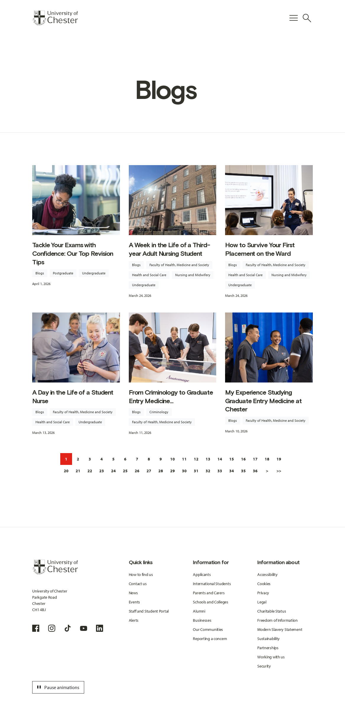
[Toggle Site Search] (307, 18)
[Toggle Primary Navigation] (294, 18)
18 (267, 459)
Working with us (271, 657)
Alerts (134, 620)
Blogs (39, 273)
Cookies (264, 583)
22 (89, 470)
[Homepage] (55, 18)
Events (134, 602)
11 (184, 459)
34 (231, 470)
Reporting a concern (210, 638)
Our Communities (208, 629)
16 (243, 459)
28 (160, 470)
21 (78, 470)
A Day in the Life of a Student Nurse (72, 396)
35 (243, 470)
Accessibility (267, 574)
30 (184, 470)
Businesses (202, 620)
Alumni (199, 611)
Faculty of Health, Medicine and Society (179, 265)
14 (219, 459)
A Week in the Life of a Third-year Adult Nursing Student (169, 249)
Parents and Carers (208, 592)
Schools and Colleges (210, 602)
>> (278, 470)
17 (255, 459)
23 (101, 470)
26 (137, 470)
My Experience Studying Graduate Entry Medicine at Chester (263, 400)
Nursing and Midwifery (192, 275)
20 (66, 470)
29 (172, 470)
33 (219, 470)
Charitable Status (271, 611)
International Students (212, 583)
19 (278, 459)
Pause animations (57, 687)
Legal (261, 602)
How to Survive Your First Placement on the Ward (259, 249)
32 (208, 470)
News (133, 592)
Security (264, 666)
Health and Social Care (149, 275)
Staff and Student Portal (149, 611)
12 (196, 459)
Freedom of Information (277, 620)
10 (172, 459)
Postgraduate (63, 273)
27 (149, 470)
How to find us (141, 574)
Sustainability (268, 638)
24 (113, 470)
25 (125, 470)
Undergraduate (93, 273)
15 (231, 459)
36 (255, 470)
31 (196, 470)
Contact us (138, 583)
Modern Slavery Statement (279, 629)
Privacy (263, 592)
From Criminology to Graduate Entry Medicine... (171, 396)
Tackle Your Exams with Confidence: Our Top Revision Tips (72, 253)
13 (208, 459)
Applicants (202, 574)
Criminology (158, 412)
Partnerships (268, 647)
